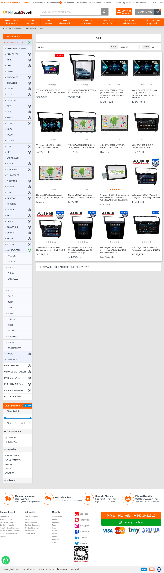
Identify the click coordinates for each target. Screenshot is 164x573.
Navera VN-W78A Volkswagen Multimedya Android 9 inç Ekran (49, 196)
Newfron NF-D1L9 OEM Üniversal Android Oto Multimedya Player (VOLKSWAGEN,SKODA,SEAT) (114, 197)
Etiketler (11, 480)
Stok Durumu (14, 431)
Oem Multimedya (14, 29)
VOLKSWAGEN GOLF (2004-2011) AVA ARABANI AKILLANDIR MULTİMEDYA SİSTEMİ (144, 94)
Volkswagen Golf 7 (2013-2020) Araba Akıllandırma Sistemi (49, 146)
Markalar (11, 449)
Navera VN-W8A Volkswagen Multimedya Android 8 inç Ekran (81, 196)
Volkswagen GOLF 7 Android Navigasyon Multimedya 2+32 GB (50, 248)
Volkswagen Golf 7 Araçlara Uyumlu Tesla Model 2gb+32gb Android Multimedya (81, 250)
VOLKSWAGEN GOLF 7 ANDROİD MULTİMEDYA (143, 146)
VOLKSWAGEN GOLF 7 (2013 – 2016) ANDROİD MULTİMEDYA (82, 146)
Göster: (146, 47)
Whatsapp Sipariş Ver (133, 522)
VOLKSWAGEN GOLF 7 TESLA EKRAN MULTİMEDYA (82, 91)
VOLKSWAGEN (30, 29)
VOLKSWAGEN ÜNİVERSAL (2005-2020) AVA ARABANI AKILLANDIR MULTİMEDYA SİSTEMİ (112, 94)
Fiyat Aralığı (13, 411)
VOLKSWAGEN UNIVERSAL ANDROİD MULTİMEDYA (112, 146)
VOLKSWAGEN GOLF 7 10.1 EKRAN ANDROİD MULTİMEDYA (50, 91)
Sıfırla (29, 406)
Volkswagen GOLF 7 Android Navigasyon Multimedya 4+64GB (146, 196)
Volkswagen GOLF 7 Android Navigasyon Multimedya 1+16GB (146, 248)
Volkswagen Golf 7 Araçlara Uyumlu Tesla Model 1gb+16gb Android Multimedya (113, 250)
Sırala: (113, 47)
